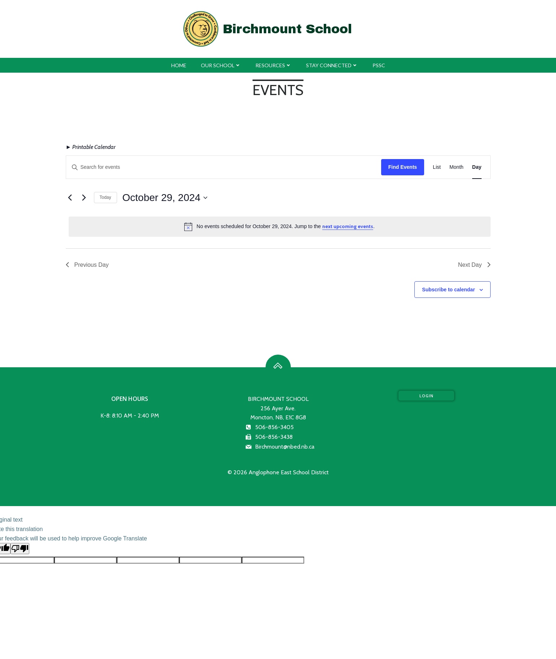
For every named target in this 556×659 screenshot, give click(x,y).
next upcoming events (347, 226)
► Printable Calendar (91, 147)
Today (105, 197)
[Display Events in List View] (437, 167)
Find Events (402, 167)
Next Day (474, 265)
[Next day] (84, 197)
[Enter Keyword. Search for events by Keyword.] (223, 167)
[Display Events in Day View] (477, 167)
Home (178, 65)
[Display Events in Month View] (456, 167)
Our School (221, 65)
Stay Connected (332, 65)
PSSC (378, 65)
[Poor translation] (19, 548)
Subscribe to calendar (448, 289)
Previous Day (87, 265)
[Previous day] (70, 197)
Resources (273, 65)
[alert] (280, 227)
